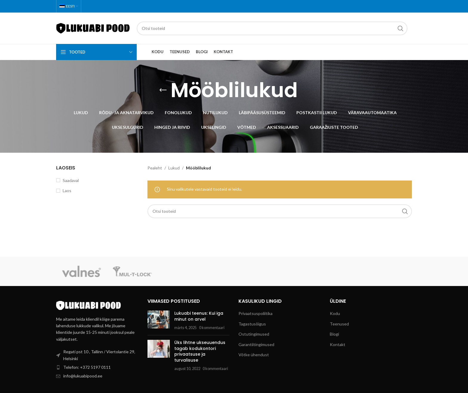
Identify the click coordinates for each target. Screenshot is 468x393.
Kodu (335, 313)
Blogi (334, 334)
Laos (67, 190)
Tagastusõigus (252, 323)
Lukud (174, 167)
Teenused (339, 323)
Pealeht (154, 167)
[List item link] (97, 367)
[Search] (272, 28)
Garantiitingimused (256, 344)
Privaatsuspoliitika (255, 313)
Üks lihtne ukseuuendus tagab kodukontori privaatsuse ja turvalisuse (199, 351)
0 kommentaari (211, 327)
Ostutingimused (253, 334)
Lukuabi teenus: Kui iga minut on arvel (198, 316)
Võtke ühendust (253, 354)
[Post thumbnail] (158, 321)
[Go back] (163, 90)
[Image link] (89, 304)
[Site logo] (93, 27)
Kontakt (337, 344)
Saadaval (71, 180)
